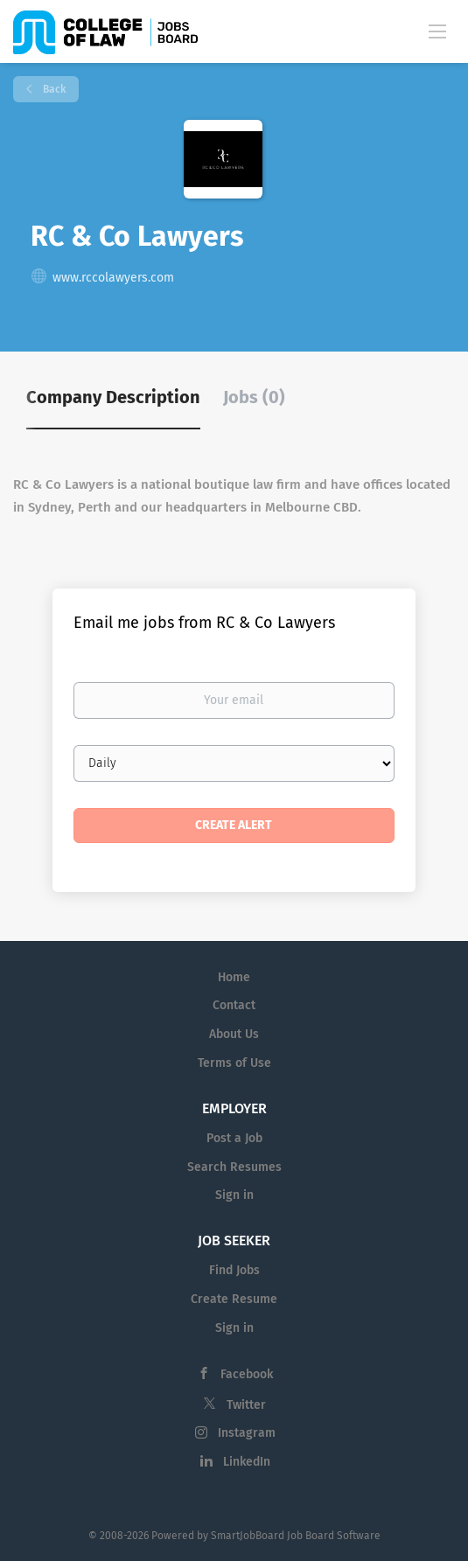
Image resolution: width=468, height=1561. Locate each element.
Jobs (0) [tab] (254, 397)
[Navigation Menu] (437, 30)
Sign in (234, 1195)
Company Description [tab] (113, 397)
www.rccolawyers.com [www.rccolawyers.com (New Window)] (113, 277)
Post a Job (234, 1138)
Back (53, 89)
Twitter (246, 1404)
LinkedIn (246, 1461)
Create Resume (234, 1299)
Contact (234, 1005)
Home (234, 977)
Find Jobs (234, 1270)
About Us (234, 1034)
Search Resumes (234, 1167)
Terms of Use (234, 1063)
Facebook (246, 1374)
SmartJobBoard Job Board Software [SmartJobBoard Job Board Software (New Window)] (296, 1536)
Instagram (247, 1432)
